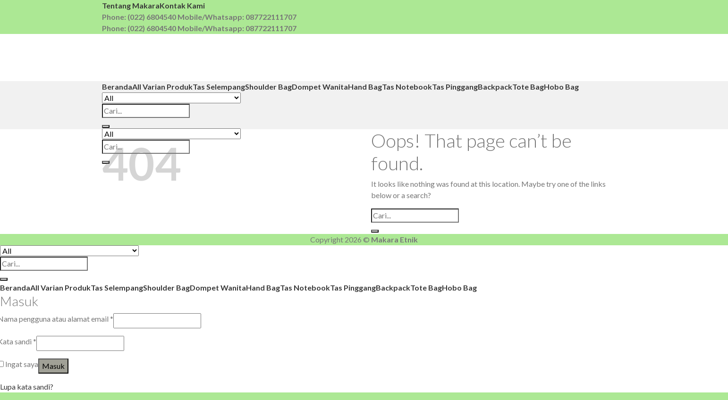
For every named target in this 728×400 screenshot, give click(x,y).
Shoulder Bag (268, 86)
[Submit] (106, 126)
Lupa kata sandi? (26, 386)
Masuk (53, 365)
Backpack (495, 86)
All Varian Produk (162, 86)
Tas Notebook (407, 86)
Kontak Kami (182, 5)
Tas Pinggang (455, 86)
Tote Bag (528, 86)
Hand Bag (365, 86)
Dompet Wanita (320, 86)
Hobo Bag (561, 86)
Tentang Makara (131, 5)
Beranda (117, 86)
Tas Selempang (219, 86)
